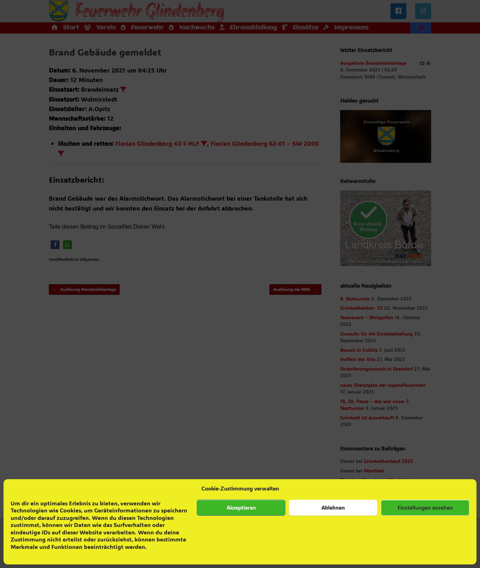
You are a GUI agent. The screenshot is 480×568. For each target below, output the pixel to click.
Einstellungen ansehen (425, 507)
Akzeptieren (241, 507)
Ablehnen (333, 507)
